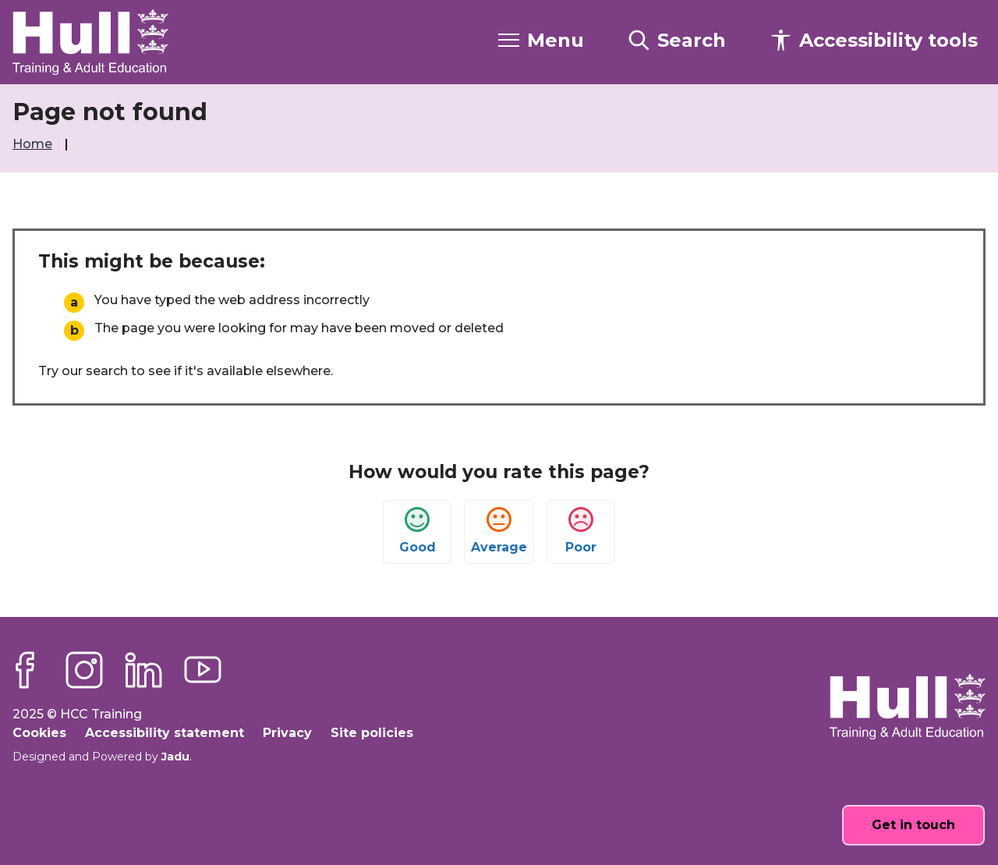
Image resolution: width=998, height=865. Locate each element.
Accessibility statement (164, 732)
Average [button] (499, 531)
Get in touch (913, 824)
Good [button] (417, 531)
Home (33, 143)
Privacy (287, 732)
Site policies (372, 732)
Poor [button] (580, 531)
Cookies (39, 732)
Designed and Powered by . (102, 757)
